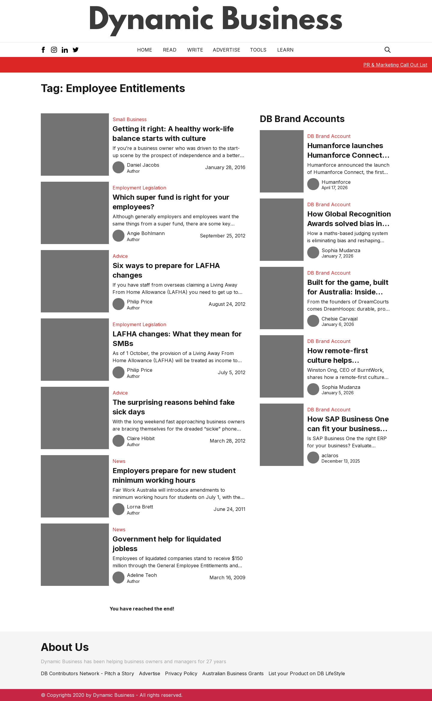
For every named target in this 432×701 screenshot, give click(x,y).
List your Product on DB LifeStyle (306, 673)
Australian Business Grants (233, 673)
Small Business (129, 119)
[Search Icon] (387, 49)
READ (169, 50)
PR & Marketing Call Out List (395, 65)
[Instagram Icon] (54, 50)
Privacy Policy (181, 673)
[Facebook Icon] (43, 50)
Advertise (226, 50)
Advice (120, 256)
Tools (258, 50)
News (118, 461)
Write (195, 50)
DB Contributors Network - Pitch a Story (87, 673)
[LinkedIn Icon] (65, 50)
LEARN (285, 50)
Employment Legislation (139, 188)
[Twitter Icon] (75, 50)
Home (144, 50)
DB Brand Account (328, 136)
